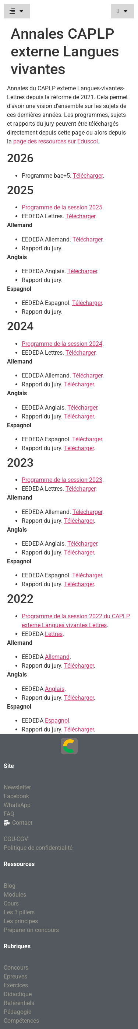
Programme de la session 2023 (62, 479)
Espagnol (57, 720)
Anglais (54, 688)
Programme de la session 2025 (62, 207)
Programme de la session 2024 (62, 343)
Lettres (54, 633)
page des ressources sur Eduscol (55, 141)
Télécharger (88, 175)
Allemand (57, 656)
